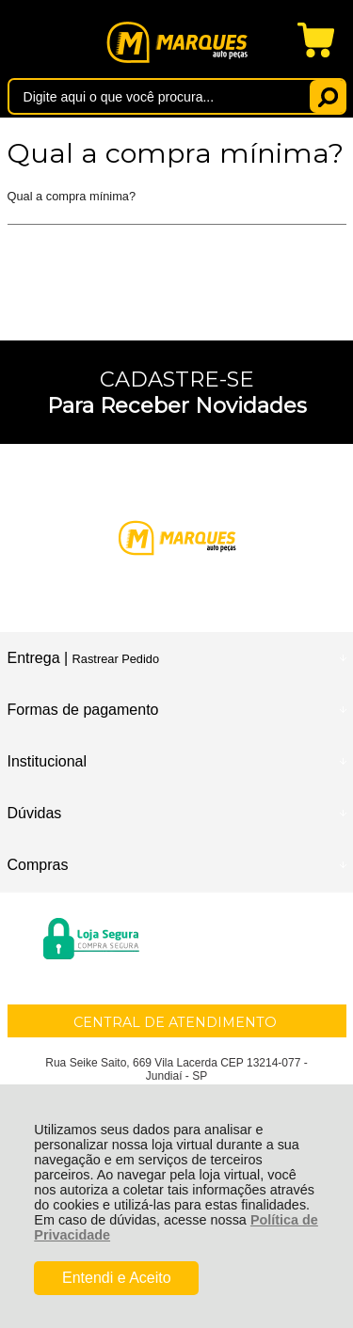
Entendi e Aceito (116, 1278)
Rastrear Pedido (115, 659)
